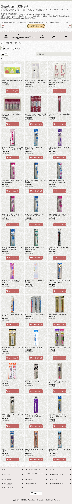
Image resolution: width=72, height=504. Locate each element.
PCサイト (37, 493)
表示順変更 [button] (41, 54)
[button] (3, 26)
